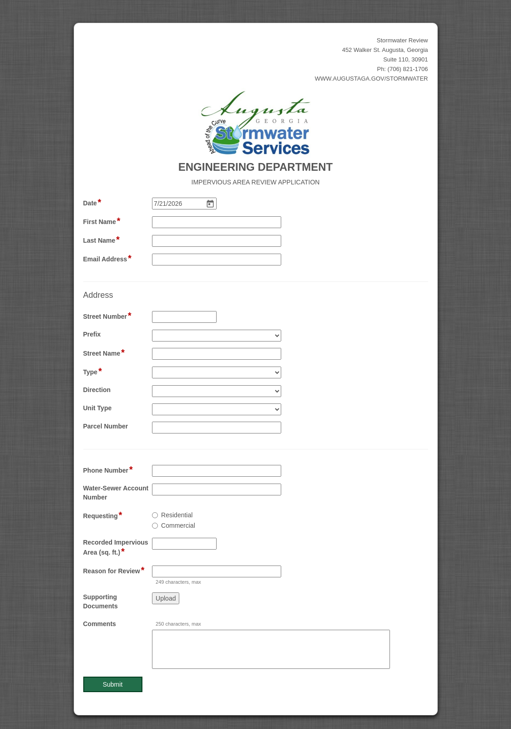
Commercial (178, 525)
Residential (176, 515)
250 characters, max (178, 624)
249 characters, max (178, 582)
